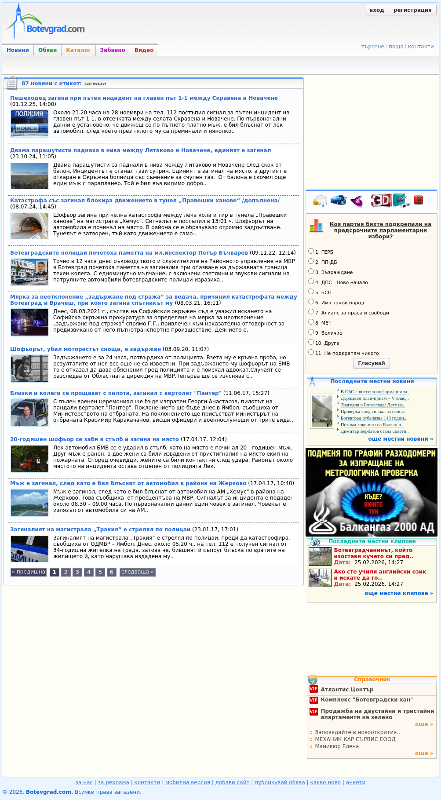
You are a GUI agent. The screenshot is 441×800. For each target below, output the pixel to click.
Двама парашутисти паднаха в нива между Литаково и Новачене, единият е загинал (140, 150)
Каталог (78, 50)
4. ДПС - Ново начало (338, 281)
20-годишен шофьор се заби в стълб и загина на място (94, 439)
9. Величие (325, 332)
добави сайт (232, 782)
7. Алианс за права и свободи (348, 312)
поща (396, 47)
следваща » (137, 572)
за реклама (113, 782)
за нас (84, 782)
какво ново (325, 782)
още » (424, 724)
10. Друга (323, 342)
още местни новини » (401, 439)
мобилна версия (187, 782)
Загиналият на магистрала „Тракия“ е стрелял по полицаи (100, 529)
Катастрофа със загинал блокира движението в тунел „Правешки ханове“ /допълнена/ (145, 200)
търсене (372, 47)
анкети (356, 782)
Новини (18, 50)
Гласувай (371, 363)
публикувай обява (280, 782)
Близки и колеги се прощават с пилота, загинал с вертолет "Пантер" (116, 393)
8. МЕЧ (320, 322)
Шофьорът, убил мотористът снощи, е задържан (85, 349)
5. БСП (320, 292)
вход (377, 10)
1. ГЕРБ (320, 251)
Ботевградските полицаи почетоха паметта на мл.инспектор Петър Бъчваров (129, 253)
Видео (144, 50)
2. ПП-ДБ (322, 261)
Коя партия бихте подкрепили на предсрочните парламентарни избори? (381, 230)
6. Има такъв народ (336, 302)
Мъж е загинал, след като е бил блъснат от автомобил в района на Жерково (128, 483)
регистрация (413, 10)
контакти (421, 47)
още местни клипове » (398, 593)
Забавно (112, 50)
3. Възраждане (330, 271)
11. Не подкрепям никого (343, 352)
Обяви (47, 50)
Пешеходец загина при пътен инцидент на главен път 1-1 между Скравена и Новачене (144, 98)
